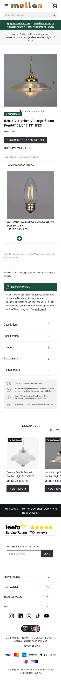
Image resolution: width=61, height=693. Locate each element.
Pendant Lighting (39, 34)
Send (47, 553)
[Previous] (51, 429)
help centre (27, 272)
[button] (20, 111)
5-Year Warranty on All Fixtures (40, 26)
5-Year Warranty (13, 114)
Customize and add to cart (25, 140)
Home (12, 34)
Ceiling (23, 34)
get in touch (40, 309)
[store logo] (26, 5)
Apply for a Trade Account (18, 23)
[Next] (58, 429)
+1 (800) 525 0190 (30, 645)
